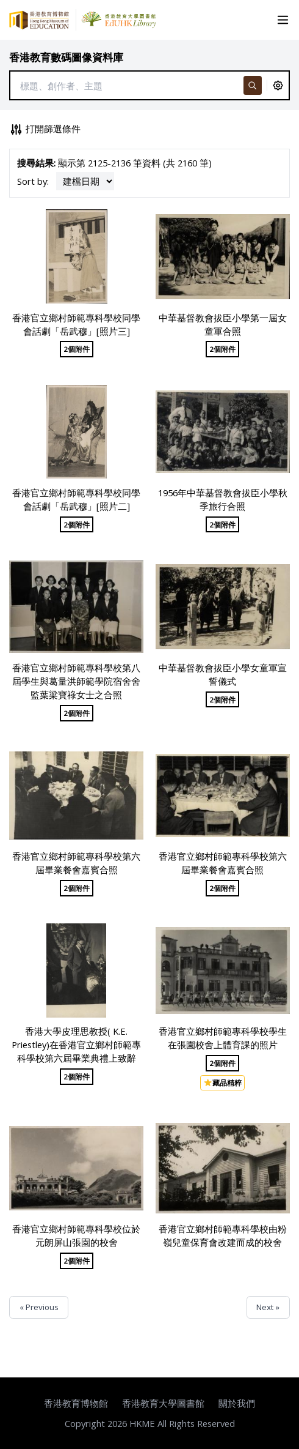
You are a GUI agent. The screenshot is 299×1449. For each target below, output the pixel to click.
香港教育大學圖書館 (163, 1403)
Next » (267, 1307)
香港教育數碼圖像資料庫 (66, 57)
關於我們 (236, 1403)
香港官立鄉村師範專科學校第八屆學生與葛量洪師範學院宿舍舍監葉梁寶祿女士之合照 (76, 681)
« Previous (39, 1307)
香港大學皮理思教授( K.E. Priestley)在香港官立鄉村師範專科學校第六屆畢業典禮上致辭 (76, 1044)
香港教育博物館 (76, 1403)
